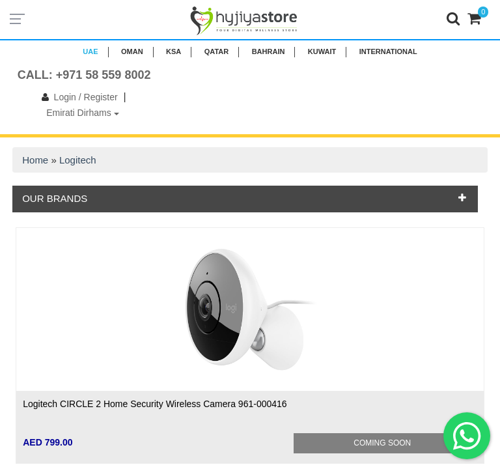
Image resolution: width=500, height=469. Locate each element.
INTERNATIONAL (388, 51)
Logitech (77, 159)
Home (35, 159)
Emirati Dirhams (82, 112)
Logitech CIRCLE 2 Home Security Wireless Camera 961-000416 (154, 404)
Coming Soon (382, 443)
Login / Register (77, 97)
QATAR (216, 51)
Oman (132, 51)
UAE (90, 51)
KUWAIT (322, 51)
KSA (173, 51)
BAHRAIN (268, 51)
